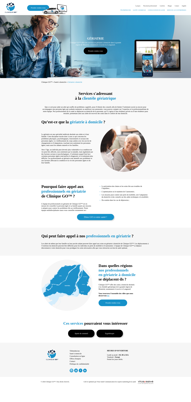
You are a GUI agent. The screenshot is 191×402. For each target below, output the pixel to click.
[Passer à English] (184, 6)
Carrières (162, 6)
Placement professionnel (150, 6)
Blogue (170, 6)
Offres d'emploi (75, 359)
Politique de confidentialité (79, 364)
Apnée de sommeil (81, 333)
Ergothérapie (109, 333)
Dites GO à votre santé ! (95, 217)
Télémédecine (125, 10)
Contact (177, 6)
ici (108, 296)
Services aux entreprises (176, 10)
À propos (137, 6)
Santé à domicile (139, 10)
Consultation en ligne (156, 10)
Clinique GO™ (46, 82)
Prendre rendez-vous (40, 8)
